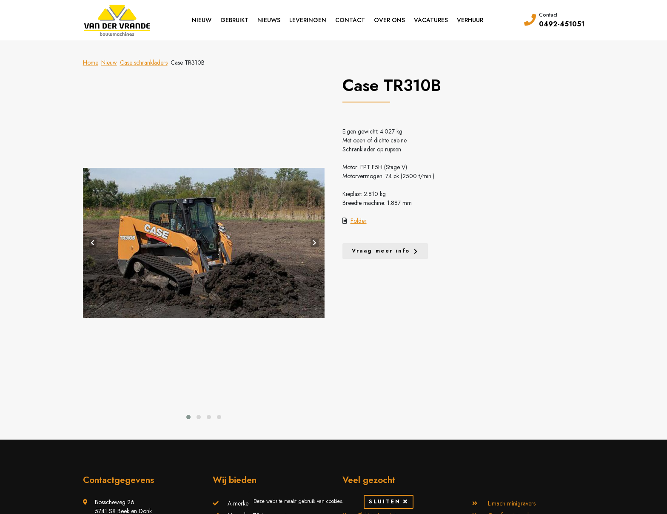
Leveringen (307, 20)
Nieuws (268, 20)
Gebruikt (234, 20)
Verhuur (470, 20)
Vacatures (431, 20)
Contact (350, 20)
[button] (188, 417)
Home (90, 62)
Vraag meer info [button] (381, 251)
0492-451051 (561, 24)
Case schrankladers (144, 62)
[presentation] (93, 243)
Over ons (389, 20)
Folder (359, 220)
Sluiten (388, 501)
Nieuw (201, 20)
